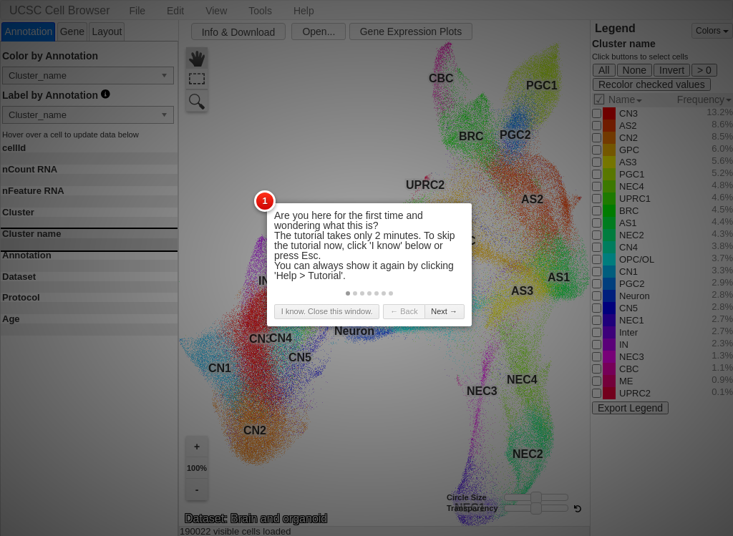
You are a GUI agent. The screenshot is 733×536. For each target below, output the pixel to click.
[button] (348, 293)
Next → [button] (444, 311)
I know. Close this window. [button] (327, 311)
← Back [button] (404, 311)
